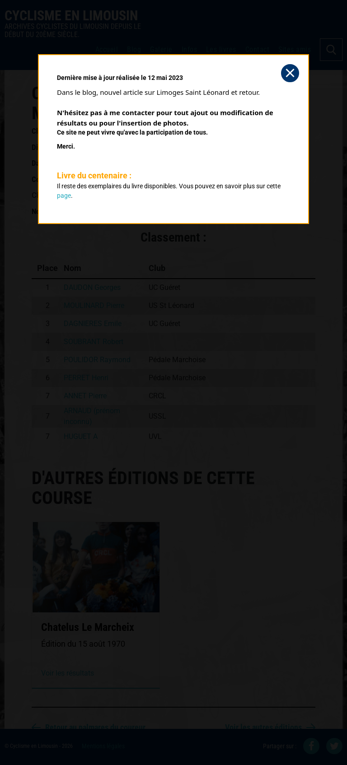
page (64, 195)
